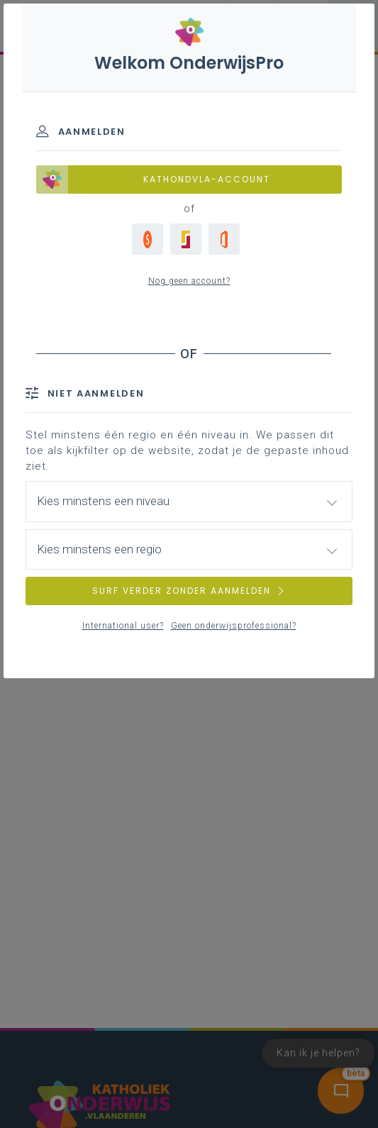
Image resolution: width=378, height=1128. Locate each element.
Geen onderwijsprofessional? (233, 626)
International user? (123, 626)
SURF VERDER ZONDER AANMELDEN (189, 591)
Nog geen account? (189, 281)
